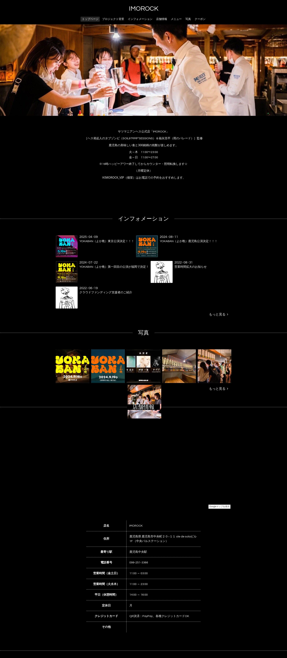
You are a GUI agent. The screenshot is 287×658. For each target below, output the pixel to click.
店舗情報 (161, 19)
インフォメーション (140, 19)
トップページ (90, 19)
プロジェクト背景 (113, 19)
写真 (188, 19)
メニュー (176, 19)
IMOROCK (143, 8)
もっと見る (218, 314)
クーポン (200, 19)
